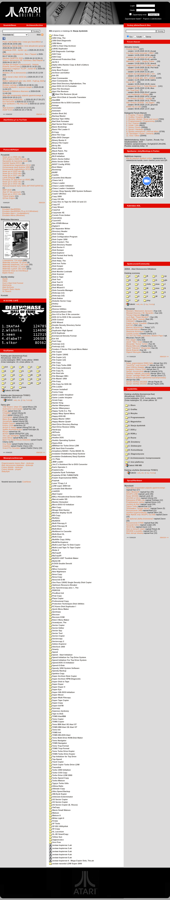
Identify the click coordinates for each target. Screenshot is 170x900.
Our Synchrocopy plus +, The (63, 588)
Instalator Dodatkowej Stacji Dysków (67, 456)
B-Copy (54, 132)
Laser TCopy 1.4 (58, 483)
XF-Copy (54, 829)
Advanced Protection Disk (62, 59)
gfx (164, 280)
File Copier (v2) (57, 360)
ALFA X (54, 62)
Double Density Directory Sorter (65, 325)
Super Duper (56, 684)
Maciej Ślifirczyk (133, 346)
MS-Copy (54, 515)
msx (155, 288)
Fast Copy (55, 341)
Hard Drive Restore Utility (62, 427)
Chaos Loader (57, 183)
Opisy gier (5, 405)
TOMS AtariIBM (57, 716)
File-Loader (55, 387)
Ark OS (54, 75)
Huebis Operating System (62, 440)
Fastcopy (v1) (56, 344)
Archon (6, 434)
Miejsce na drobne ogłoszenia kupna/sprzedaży (146, 378)
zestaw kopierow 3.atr (60, 851)
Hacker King (56, 403)
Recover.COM (57, 617)
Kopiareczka (56, 470)
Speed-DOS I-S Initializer (61, 663)
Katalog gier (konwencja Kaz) (14, 356)
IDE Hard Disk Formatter (61, 448)
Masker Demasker (58, 502)
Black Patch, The (58, 151)
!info (147, 284)
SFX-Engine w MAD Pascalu (15, 159)
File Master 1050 (58, 379)
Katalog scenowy (132, 273)
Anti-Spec (55, 67)
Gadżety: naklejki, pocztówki (138, 373)
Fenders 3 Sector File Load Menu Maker (68, 349)
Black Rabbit (56, 154)
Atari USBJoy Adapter (135, 367)
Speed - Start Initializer (61, 655)
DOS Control (56, 320)
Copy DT (54, 204)
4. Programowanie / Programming (140, 121)
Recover (54, 615)
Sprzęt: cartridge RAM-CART (138, 375)
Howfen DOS (56, 438)
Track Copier (56, 762)
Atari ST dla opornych (12, 192)
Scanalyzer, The (57, 622)
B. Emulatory (132, 442)
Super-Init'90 (56, 706)
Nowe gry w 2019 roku (12, 173)
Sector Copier (57, 625)
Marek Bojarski (132, 350)
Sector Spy (55, 631)
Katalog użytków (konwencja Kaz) (139, 394)
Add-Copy (55, 57)
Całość (8, 400)
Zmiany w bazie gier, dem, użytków (141, 78)
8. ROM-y (131, 434)
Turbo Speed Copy (59, 778)
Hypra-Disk (55, 443)
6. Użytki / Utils (132, 125)
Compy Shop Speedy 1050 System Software (70, 191)
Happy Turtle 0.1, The (60, 411)
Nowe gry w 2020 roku (12, 171)
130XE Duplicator (58, 49)
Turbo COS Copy (58, 773)
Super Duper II (57, 687)
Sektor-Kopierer (57, 644)
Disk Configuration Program (63, 237)
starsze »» (40, 114)
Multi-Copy (55, 537)
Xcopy (53, 821)
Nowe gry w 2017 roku (12, 175)
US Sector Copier (58, 799)
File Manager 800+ (59, 376)
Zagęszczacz (56, 840)
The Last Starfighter (11, 436)
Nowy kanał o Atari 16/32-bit (14, 77)
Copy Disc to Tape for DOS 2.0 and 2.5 (67, 202)
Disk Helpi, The (57, 261)
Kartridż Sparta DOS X (12, 163)
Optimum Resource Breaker (63, 585)
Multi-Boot (55, 529)
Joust (5, 415)
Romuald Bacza (133, 329)
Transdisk (55, 767)
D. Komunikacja (134, 450)
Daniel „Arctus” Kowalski (136, 323)
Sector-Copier (57, 636)
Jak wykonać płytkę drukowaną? (139, 519)
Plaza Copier (56, 598)
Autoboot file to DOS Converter (64, 103)
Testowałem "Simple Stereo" (138, 508)
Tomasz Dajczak (133, 315)
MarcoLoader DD (58, 499)
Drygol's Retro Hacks (11, 289)
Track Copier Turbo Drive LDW (64, 765)
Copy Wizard (56, 207)
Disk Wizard (56, 285)
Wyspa (5, 431)
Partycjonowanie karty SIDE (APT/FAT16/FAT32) (23, 186)
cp (164, 276)
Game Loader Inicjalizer (61, 395)
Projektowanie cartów (135, 502)
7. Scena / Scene (133, 127)
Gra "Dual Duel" (133, 90)
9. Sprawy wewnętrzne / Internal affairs (142, 131)
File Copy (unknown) (60, 368)
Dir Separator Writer (59, 229)
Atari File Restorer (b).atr (64, 94)
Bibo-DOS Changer (59, 137)
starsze (42, 202)
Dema (148, 37)
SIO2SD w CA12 (133, 498)
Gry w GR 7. (131, 82)
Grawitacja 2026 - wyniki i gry (15, 50)
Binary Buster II (57, 140)
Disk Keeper (56, 266)
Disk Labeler (56, 269)
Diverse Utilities (57, 309)
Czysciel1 (55, 220)
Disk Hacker (56, 258)
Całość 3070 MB (10, 390)
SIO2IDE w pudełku (134, 531)
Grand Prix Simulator (11, 448)
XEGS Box (130, 527)
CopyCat (54, 210)
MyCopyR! (55, 556)
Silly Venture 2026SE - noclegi (139, 98)
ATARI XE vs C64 (133, 107)
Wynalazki (129, 486)
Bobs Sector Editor (59, 162)
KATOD (129, 325)
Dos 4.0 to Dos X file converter (64, 314)
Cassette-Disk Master (60, 178)
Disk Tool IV (56, 282)
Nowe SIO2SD (132, 496)
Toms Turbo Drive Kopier (62, 751)
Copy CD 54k (56, 199)
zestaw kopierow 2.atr (60, 848)
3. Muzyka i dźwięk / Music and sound (142, 119)
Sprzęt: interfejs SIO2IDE (136, 382)
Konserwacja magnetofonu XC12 (16, 169)
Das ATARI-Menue (58, 223)
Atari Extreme (8, 108)
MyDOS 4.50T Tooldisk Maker (63, 558)
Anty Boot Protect (58, 70)
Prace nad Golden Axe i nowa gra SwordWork (22, 42)
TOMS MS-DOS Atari (59, 735)
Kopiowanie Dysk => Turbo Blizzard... (142, 86)
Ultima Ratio (56, 786)
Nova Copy (55, 574)
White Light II (56, 818)
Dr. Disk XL (55, 328)
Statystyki (6, 471)
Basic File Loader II (59, 129)
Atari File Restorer (59, 91)
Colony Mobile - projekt (11, 469)
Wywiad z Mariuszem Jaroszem (139, 311)
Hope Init (54, 435)
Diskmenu (55, 306)
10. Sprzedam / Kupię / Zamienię (140, 133)
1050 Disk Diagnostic (60, 41)
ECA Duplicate (57, 333)
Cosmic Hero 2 (132, 49)
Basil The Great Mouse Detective (16, 440)
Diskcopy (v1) (57, 293)
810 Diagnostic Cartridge (62, 51)
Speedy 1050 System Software (64, 668)
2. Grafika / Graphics (135, 117)
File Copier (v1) (57, 357)
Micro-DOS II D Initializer (61, 505)
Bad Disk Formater (59, 121)
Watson (54, 813)
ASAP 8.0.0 (7, 110)
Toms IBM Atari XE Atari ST (63, 724)
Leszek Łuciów (132, 334)
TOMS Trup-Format (59, 748)
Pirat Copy (55, 596)
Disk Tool (55, 279)
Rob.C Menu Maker (59, 620)
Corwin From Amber (59, 215)
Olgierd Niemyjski (133, 352)
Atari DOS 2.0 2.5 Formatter (63, 86)
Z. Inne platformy (134, 462)
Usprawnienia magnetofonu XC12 (17, 165)
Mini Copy (55, 507)
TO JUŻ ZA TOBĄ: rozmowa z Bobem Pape (144, 336)
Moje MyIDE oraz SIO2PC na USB (140, 515)
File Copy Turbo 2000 (60, 365)
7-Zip (23, 400)
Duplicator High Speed (60, 330)
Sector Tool (56, 633)
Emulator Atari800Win (11, 209)
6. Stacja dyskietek (135, 425)
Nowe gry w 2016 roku (12, 182)
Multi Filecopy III (58, 526)
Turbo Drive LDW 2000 (60, 775)
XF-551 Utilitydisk (58, 826)
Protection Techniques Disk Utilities (66, 604)
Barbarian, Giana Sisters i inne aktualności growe (23, 46)
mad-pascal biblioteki (135, 70)
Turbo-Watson (57, 781)
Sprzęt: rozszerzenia (134, 371)
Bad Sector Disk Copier (61, 124)
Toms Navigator (57, 740)
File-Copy (55, 381)
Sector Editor (56, 628)
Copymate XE (56, 213)
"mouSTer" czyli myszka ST (137, 365)
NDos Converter (58, 569)
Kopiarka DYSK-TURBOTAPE (63, 475)
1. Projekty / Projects (135, 115)
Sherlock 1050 (57, 647)
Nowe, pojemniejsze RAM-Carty (139, 363)
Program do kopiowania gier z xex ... (141, 74)
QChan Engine (9, 198)
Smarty (54, 649)
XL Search (6, 291)
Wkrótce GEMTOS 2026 (13, 58)
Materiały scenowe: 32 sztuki (15, 262)
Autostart (55, 111)
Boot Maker (56, 167)
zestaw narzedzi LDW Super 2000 (65, 864)
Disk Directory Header (60, 245)
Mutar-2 (54, 550)
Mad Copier (56, 494)
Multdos (54, 518)
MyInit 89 (54, 561)
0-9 (5, 367)
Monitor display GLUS (60, 513)
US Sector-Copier (58, 802)
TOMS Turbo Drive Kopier (62, 754)
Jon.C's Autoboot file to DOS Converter (68, 464)
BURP (53, 172)
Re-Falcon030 (8, 102)
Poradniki (5, 155)
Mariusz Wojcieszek (134, 327)
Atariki (5, 279)
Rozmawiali (129, 309)
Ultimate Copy (57, 789)
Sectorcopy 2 (56, 641)
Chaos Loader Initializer (61, 186)
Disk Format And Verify (61, 255)
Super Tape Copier (59, 700)
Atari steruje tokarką (134, 533)
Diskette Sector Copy (60, 301)
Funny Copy (56, 392)
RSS (40, 35)
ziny (147, 300)
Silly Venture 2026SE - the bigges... (141, 103)
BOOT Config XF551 (59, 164)
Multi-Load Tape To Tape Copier (65, 547)
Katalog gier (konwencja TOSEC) (15, 395)
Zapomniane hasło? (133, 19)
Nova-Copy (55, 577)
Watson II (55, 815)
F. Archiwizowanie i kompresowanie (142, 458)
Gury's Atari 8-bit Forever (12, 283)
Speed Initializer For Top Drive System (68, 660)
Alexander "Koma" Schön (136, 344)
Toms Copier (56, 719)
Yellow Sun (55, 837)
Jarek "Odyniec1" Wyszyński (138, 348)
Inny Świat (7, 444)
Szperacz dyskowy (59, 711)
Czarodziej (55, 218)
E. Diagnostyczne (134, 454)
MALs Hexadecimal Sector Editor (65, 497)
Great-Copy (56, 400)
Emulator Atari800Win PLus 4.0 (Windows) (20, 211)
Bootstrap (55, 170)
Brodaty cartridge (10, 85)
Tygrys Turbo (131, 506)
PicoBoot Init (56, 593)
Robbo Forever (9, 423)
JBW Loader (56, 462)
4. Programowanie (135, 417)
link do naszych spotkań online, (139, 158)
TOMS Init (55, 732)
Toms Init (54, 730)
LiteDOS (54, 491)
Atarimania (7, 285)
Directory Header (58, 231)
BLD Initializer (57, 156)
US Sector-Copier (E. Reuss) (63, 805)
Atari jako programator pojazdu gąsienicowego (22, 95)
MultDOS (54, 521)
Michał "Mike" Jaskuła (135, 319)
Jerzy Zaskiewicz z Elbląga (137, 94)
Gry (131, 37)
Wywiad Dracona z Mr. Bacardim (140, 313)
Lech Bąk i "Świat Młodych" (137, 317)
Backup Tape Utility (59, 119)
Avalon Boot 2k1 (58, 113)
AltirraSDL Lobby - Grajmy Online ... (141, 61)
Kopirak (54, 480)
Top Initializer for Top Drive (62, 756)
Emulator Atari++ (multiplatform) (15, 213)
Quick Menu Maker (59, 609)
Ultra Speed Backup (59, 791)
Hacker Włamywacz (59, 408)
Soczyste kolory (132, 525)
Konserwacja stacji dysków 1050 (16, 167)
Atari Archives (8, 287)
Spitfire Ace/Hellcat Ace (12, 429)
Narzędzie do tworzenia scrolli (15, 161)
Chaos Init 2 (56, 180)
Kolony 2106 (8, 425)
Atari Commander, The (60, 81)
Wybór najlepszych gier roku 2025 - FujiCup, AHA (23, 81)
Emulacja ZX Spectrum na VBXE (16, 180)
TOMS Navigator (58, 743)
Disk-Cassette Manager (61, 290)
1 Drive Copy (56, 35)
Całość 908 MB (134, 465)
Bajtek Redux (8, 273)
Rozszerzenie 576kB (135, 523)
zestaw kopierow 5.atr (60, 858)
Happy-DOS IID (57, 416)
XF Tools (54, 823)
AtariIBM (54, 100)
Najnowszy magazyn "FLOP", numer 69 (19, 69)
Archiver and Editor (59, 73)
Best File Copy (57, 135)
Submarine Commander (13, 409)
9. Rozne (130, 438)
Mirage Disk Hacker (59, 510)
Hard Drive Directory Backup (63, 424)
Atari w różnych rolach (135, 529)
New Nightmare (57, 572)
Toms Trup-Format (59, 746)
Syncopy (54, 708)
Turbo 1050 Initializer (60, 770)
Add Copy (55, 54)
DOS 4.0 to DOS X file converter (65, 317)
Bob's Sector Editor (59, 159)
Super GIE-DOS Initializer (62, 692)
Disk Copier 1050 (58, 239)
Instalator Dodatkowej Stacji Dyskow (67, 454)
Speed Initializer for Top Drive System (67, 657)
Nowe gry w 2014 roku (12, 194)
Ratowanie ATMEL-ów (135, 500)
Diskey (53, 304)
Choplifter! (7, 413)
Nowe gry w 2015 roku (12, 184)
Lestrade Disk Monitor (60, 489)
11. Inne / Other (132, 136)
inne (22, 387)
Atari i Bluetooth (133, 492)
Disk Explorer (56, 253)
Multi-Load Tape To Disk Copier (64, 545)
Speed (53, 652)
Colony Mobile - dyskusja (12, 467)
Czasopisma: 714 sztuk (12, 260)
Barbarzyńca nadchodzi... (13, 99)
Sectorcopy (56, 639)
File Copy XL (56, 371)
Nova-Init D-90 (57, 580)
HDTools (54, 432)
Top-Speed (55, 759)
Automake (55, 108)
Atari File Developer (59, 89)
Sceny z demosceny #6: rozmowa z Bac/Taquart (23, 60)
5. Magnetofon (133, 422)
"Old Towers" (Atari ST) (12, 407)
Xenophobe (7, 421)
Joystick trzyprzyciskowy (136, 512)
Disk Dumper (56, 250)
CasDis (54, 175)
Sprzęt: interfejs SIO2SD (136, 384)
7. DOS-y (130, 430)
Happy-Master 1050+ (60, 419)
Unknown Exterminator (61, 797)
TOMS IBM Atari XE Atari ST (63, 727)
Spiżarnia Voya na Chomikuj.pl (15, 271)
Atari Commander (58, 78)
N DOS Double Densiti (60, 563)
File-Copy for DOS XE (60, 384)
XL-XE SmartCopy (58, 834)
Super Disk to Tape (59, 682)
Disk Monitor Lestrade (60, 271)
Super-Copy (56, 703)
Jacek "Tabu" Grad (134, 342)
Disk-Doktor (56, 298)
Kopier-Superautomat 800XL (63, 478)
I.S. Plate (54, 459)
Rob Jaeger (131, 340)
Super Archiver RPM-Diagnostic (65, 679)
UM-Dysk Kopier (58, 794)
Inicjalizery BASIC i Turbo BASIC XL (66, 451)
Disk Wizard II (56, 287)
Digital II (54, 226)
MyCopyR (55, 553)
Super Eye (55, 689)
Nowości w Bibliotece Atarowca (16, 91)
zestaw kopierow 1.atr (60, 845)
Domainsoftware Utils (60, 312)
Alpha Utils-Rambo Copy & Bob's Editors (69, 65)
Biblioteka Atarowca (10, 219)
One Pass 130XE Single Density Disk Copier (70, 582)
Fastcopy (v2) (56, 346)
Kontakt (4, 295)
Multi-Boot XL (57, 534)
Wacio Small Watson (60, 810)
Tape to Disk (56, 714)
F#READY (130, 321)
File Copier (55, 352)
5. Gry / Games (132, 123)
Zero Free (55, 842)
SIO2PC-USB (132, 494)
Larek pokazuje (9, 177)
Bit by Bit (54, 146)
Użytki (139, 37)
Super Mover (56, 695)
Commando (7, 417)
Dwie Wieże (8, 438)
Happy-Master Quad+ (60, 422)
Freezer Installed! (58, 389)
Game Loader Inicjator (60, 397)
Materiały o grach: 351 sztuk (14, 269)
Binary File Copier (58, 143)
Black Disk (55, 148)
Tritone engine (9, 196)
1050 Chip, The (57, 38)
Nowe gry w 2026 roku (12, 157)
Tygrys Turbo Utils (59, 783)
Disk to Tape (56, 277)
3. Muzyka (131, 413)
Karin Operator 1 (58, 467)
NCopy (53, 566)
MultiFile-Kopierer (58, 542)
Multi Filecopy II (57, 523)
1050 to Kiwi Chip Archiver (62, 46)
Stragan (128, 361)
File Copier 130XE (58, 355)
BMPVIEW (7, 190)
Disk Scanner (56, 274)
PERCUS (54, 590)
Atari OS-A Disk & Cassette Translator (67, 97)
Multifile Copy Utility (59, 539)
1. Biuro (130, 405)
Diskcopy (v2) (57, 296)
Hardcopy (55, 430)
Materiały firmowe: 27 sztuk (14, 267)
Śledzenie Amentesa (134, 331)
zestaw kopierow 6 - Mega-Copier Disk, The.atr (71, 861)
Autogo (54, 105)
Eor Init (54, 339)
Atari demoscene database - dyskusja (17, 465)
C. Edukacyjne (133, 446)
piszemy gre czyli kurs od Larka (139, 57)
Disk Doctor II (56, 247)
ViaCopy (54, 807)
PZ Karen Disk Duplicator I (62, 606)
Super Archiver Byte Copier (63, 676)
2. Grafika (131, 409)
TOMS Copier (56, 722)
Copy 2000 (55, 196)
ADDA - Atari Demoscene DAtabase (140, 269)
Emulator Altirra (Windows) (13, 215)
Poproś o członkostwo (152, 19)
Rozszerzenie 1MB (134, 510)
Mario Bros (7, 419)
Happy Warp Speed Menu (62, 413)
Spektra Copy (56, 673)
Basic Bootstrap (58, 127)
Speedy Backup (57, 671)
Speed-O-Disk (57, 665)
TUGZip (29, 400)
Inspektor (6, 446)
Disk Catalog (56, 234)
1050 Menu (55, 43)
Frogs (5, 411)
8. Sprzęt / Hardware (135, 129)
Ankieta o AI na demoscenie (14, 73)
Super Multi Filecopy (60, 698)
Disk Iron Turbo (57, 263)
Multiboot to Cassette (60, 531)
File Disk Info (56, 373)
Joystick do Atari (133, 504)
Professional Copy (59, 601)
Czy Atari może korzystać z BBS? (140, 53)
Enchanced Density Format (63, 336)
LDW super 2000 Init (59, 486)
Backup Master (57, 116)
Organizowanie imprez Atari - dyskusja (18, 463)
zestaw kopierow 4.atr (60, 854)
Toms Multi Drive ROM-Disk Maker (66, 738)
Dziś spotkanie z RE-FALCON (15, 104)
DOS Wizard (56, 322)
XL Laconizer (56, 832)
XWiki (4, 281)
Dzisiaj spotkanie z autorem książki (17, 87)
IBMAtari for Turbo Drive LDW (64, 446)
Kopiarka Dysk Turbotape (62, 472)
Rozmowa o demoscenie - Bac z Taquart (19, 54)
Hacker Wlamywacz (59, 405)
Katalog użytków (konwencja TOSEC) (141, 470)
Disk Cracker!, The (59, 242)
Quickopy (55, 612)
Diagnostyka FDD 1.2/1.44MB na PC (141, 65)
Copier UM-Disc (57, 194)
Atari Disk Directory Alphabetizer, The (67, 83)
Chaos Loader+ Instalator (62, 188)
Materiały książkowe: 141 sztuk (16, 264)
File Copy (55, 363)
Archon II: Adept (9, 427)
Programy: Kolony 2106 (136, 369)
